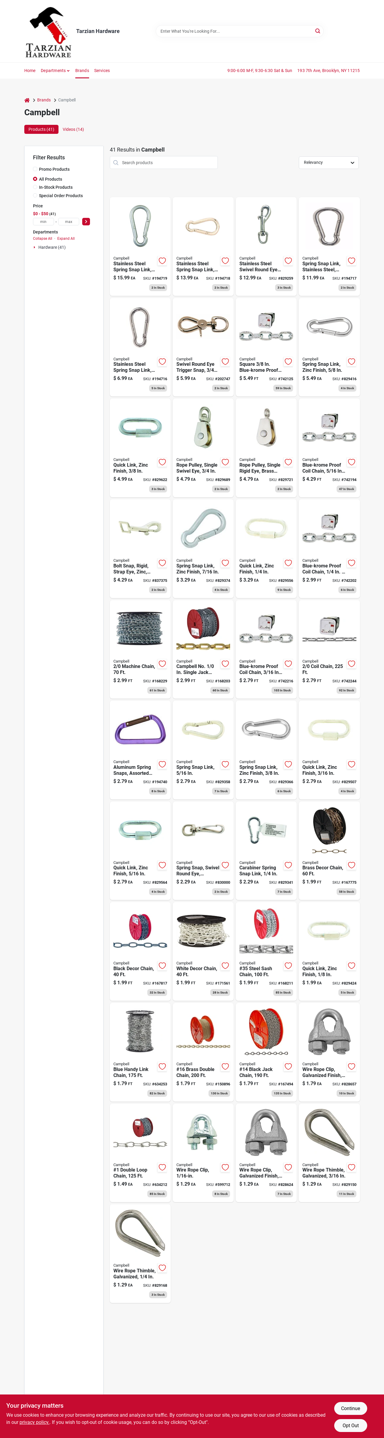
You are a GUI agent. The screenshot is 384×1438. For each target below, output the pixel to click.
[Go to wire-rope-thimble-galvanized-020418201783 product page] (140, 1253)
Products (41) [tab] (41, 129)
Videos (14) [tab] (73, 129)
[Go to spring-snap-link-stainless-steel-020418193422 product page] (329, 246)
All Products (50, 179)
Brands (82, 70)
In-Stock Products (56, 187)
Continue (350, 1408)
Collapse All (42, 238)
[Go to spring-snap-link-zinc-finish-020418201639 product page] (329, 347)
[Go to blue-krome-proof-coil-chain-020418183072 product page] (329, 548)
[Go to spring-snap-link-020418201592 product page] (203, 750)
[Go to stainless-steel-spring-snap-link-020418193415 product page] (140, 347)
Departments (53, 70)
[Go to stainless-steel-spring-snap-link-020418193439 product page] (203, 246)
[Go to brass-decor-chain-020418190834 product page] (329, 851)
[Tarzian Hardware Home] (48, 31)
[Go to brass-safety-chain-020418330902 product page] (203, 649)
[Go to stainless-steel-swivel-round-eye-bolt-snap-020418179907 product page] (266, 246)
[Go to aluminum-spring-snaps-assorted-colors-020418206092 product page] (140, 750)
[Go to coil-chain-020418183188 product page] (329, 649)
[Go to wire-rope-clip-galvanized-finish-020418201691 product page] (266, 1153)
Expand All (66, 238)
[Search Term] (240, 31)
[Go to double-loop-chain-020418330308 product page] (140, 1153)
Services (102, 70)
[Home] (27, 100)
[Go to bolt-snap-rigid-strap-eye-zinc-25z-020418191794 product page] (140, 548)
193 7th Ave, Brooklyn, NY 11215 (328, 70)
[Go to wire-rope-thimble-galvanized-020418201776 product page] (329, 1153)
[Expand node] (35, 247)
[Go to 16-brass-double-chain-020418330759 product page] (203, 1052)
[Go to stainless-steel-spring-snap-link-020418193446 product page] (140, 246)
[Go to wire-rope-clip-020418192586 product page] (203, 1153)
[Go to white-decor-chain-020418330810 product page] (203, 951)
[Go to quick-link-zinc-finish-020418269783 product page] (140, 851)
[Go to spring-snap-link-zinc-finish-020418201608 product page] (266, 750)
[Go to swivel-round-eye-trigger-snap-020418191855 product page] (203, 347)
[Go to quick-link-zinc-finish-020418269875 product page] (329, 750)
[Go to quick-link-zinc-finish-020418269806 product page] (329, 951)
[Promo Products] (35, 169)
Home (30, 70)
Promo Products (54, 169)
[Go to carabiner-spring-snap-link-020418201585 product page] (266, 851)
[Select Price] (86, 221)
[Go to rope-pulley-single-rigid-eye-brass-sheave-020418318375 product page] (266, 448)
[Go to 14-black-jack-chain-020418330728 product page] (266, 1052)
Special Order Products (61, 195)
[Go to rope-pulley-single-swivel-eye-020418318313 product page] (203, 448)
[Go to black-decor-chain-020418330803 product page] (140, 951)
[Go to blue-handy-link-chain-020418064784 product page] (140, 1052)
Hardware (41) (52, 247)
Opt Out (351, 1425)
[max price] (68, 221)
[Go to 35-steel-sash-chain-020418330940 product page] (266, 951)
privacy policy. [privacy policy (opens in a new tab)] (35, 1422)
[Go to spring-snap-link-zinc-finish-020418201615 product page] (203, 548)
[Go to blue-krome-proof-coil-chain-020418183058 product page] (266, 649)
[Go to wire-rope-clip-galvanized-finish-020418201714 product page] (329, 1052)
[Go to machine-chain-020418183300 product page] (140, 649)
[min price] (43, 221)
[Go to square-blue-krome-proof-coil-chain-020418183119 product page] (266, 347)
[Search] (318, 31)
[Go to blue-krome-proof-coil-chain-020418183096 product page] (329, 448)
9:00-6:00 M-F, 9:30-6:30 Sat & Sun (259, 70)
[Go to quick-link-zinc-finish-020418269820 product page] (140, 448)
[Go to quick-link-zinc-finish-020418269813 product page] (266, 548)
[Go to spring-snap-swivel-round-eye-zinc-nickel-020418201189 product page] (203, 851)
